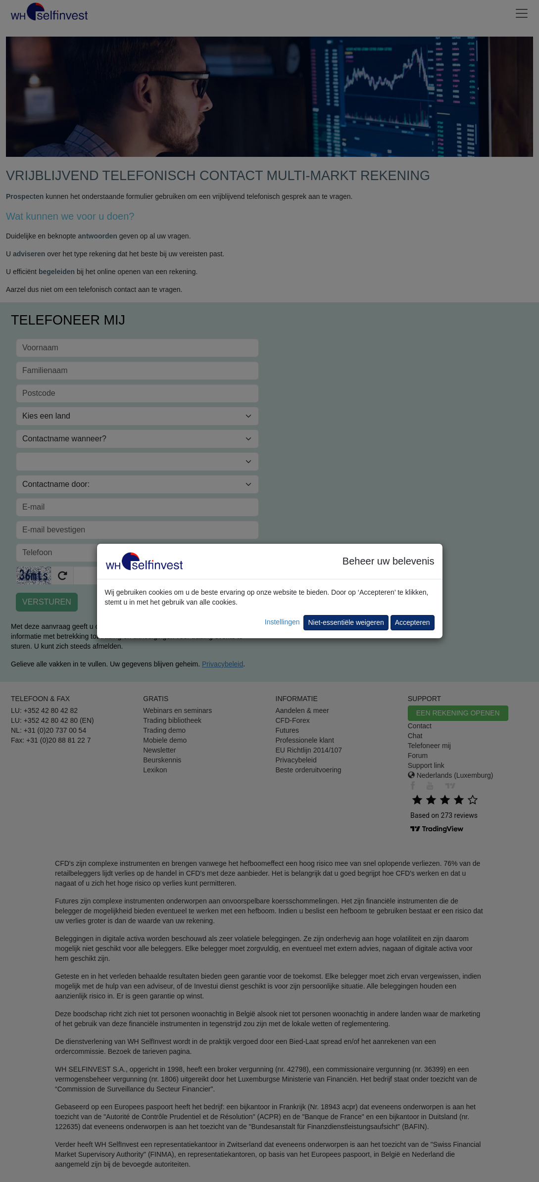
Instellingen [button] (282, 622)
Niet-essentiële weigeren (346, 622)
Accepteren (412, 622)
